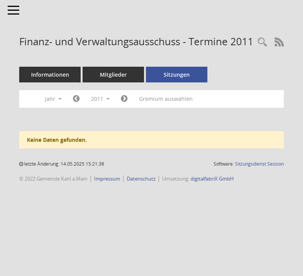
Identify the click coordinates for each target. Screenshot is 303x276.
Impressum (107, 178)
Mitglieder (113, 74)
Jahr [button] (53, 98)
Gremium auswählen (166, 98)
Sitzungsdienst (259, 164)
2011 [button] (100, 98)
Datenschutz (141, 178)
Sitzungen (177, 74)
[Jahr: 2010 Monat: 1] (76, 99)
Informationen (50, 74)
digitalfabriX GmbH (212, 178)
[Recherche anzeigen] (262, 42)
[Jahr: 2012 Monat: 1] (124, 99)
